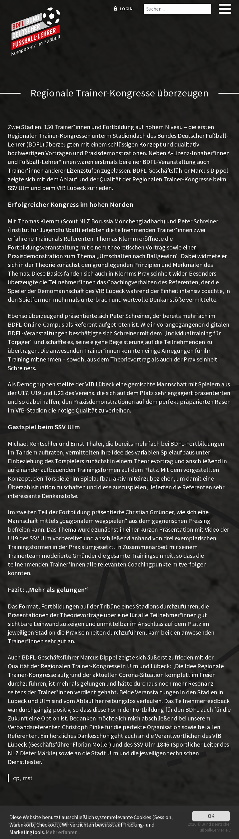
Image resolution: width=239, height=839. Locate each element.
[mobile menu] (225, 11)
